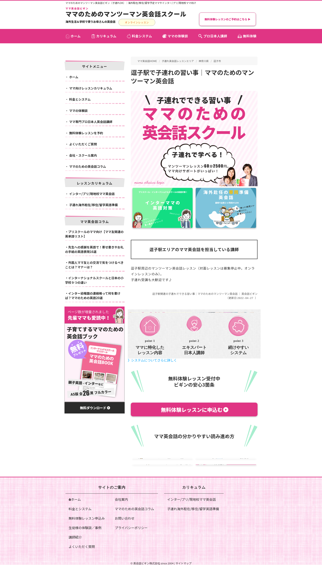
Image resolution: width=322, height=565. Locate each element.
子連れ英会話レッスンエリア (178, 61)
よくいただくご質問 (83, 144)
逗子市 (217, 61)
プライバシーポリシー (131, 527)
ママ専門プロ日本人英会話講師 (90, 121)
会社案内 (121, 499)
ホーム (73, 77)
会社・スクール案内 (83, 155)
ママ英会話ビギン (77, 8)
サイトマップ (183, 563)
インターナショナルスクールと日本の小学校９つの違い (94, 280)
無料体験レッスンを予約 (86, 133)
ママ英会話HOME (147, 61)
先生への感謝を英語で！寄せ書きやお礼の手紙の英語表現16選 (94, 249)
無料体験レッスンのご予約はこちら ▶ (228, 19)
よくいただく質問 (82, 546)
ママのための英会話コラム (87, 166)
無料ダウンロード (95, 407)
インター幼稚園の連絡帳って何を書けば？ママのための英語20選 (92, 295)
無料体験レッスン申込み (87, 518)
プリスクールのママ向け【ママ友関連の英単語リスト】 (94, 234)
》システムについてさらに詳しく (152, 359)
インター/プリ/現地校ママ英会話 (92, 194)
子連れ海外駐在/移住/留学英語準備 (93, 205)
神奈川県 (204, 61)
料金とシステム (80, 99)
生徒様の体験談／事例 (85, 527)
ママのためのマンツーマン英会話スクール (126, 13)
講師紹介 (75, 536)
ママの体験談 (78, 110)
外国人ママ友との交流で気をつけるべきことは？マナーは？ (94, 264)
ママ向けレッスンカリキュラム (90, 88)
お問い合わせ (125, 518)
